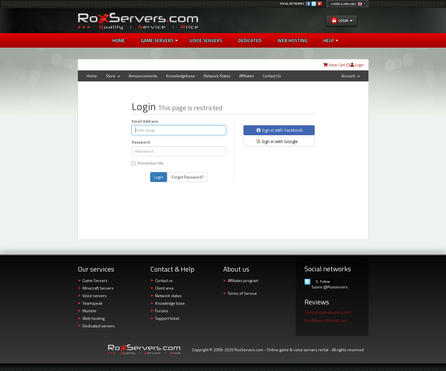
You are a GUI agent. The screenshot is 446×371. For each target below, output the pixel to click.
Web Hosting (292, 40)
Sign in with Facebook (280, 130)
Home (118, 40)
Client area (164, 288)
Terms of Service (242, 293)
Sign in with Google (277, 141)
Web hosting (94, 318)
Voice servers (95, 295)
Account (350, 76)
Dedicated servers (99, 326)
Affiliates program (243, 280)
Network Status (217, 76)
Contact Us (272, 76)
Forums (161, 311)
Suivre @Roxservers (329, 287)
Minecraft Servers (98, 288)
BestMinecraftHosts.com (326, 320)
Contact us (164, 280)
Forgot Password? (188, 177)
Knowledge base (170, 303)
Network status (168, 295)
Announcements (143, 76)
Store (113, 76)
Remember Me (148, 163)
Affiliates (246, 76)
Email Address (145, 121)
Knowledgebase (180, 76)
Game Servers (159, 40)
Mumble (89, 311)
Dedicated (249, 40)
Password (141, 142)
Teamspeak (93, 303)
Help (330, 40)
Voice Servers (205, 40)
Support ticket (167, 318)
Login (357, 65)
